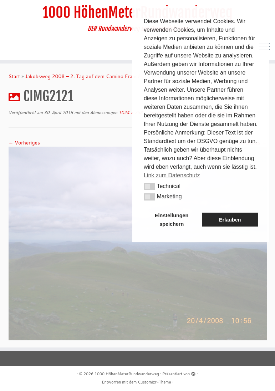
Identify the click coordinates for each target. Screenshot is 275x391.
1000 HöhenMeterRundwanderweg (127, 374)
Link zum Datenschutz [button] (172, 175)
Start (14, 76)
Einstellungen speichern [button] (171, 220)
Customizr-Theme (154, 382)
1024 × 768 (130, 113)
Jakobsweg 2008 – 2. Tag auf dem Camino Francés (84, 76)
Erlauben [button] (230, 220)
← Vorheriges (24, 142)
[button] (149, 186)
